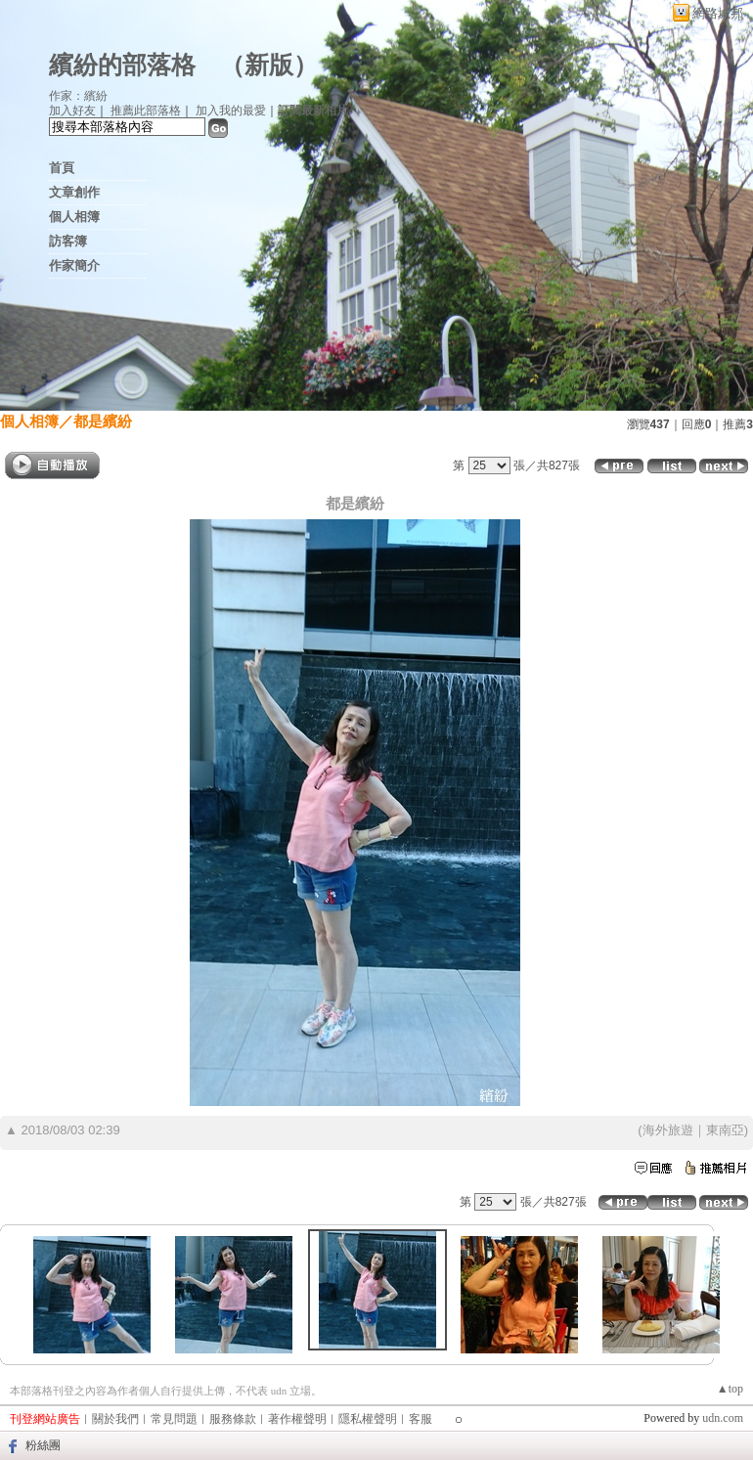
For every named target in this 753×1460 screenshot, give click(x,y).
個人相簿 (74, 216)
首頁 (61, 167)
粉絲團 (43, 1445)
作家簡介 (74, 265)
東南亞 (725, 1130)
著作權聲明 (297, 1419)
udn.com (722, 1418)
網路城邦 (717, 13)
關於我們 (115, 1419)
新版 (268, 65)
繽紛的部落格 (122, 65)
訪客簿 (68, 241)
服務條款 (232, 1419)
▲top (730, 1388)
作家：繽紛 (78, 96)
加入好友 (72, 110)
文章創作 (74, 192)
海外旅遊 (667, 1130)
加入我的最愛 (231, 110)
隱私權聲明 (367, 1419)
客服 (420, 1419)
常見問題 (174, 1419)
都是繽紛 (102, 421)
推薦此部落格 (146, 110)
